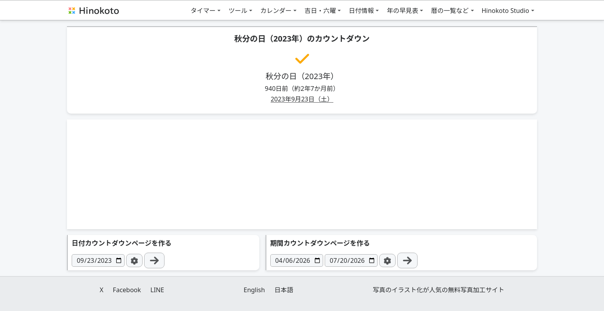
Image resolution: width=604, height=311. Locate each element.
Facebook (127, 290)
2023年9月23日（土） (302, 99)
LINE (157, 290)
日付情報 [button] (361, 10)
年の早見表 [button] (402, 10)
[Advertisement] (302, 174)
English (254, 290)
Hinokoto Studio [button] (506, 10)
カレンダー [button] (275, 10)
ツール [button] (237, 10)
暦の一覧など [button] (449, 10)
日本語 (284, 290)
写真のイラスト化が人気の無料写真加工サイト (439, 290)
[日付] (98, 260)
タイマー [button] (202, 10)
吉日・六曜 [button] (320, 10)
